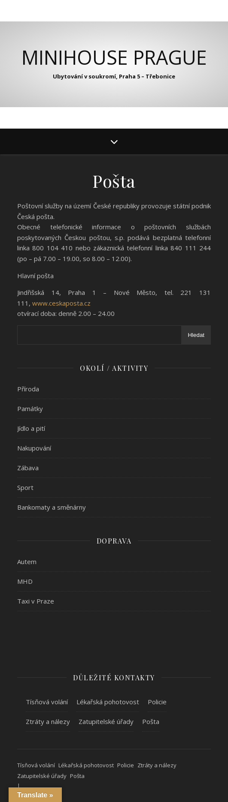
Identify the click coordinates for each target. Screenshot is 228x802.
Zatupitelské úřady (106, 721)
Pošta (150, 721)
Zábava (28, 467)
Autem (26, 561)
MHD (25, 581)
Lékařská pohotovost (107, 701)
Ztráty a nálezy (48, 721)
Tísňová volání (47, 701)
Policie (157, 701)
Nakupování (34, 448)
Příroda (28, 388)
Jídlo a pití (31, 428)
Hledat (196, 335)
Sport (25, 487)
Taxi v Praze (35, 601)
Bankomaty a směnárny (51, 507)
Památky (30, 408)
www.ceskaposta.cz (61, 303)
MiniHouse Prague (114, 57)
